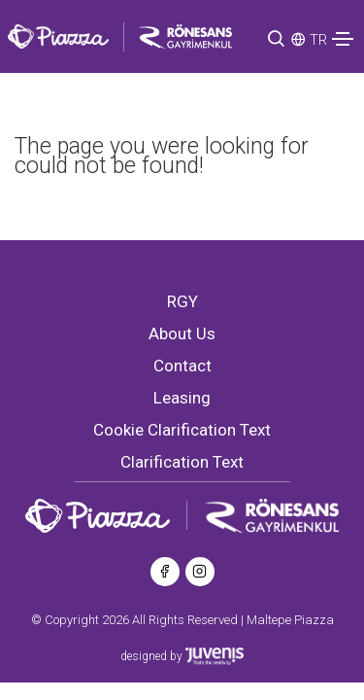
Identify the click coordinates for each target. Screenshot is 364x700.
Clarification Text (182, 462)
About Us (182, 333)
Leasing (182, 397)
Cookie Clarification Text (182, 429)
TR (318, 40)
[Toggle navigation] (342, 39)
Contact (182, 365)
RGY (182, 301)
